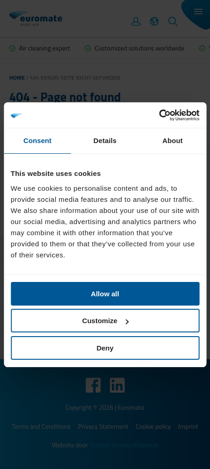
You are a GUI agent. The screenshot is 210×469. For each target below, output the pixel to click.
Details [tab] (105, 140)
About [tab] (172, 140)
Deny (105, 348)
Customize (105, 321)
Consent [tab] (37, 140)
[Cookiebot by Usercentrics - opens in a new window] (158, 115)
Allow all (105, 294)
